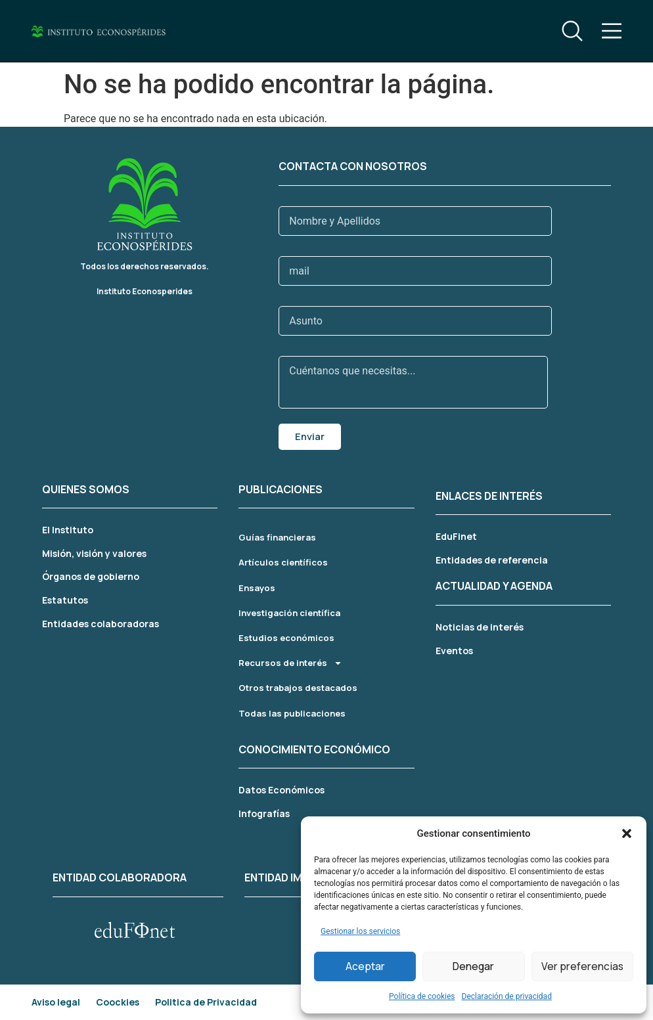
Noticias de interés (480, 627)
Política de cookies (422, 996)
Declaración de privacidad (507, 996)
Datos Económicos (281, 790)
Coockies (117, 1002)
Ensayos (256, 588)
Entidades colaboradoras (100, 623)
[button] (626, 833)
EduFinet (456, 536)
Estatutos (65, 600)
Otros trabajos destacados (297, 688)
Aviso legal (56, 1002)
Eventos (454, 650)
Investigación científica (289, 613)
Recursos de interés (290, 663)
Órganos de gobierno (90, 576)
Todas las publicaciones (292, 713)
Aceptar (365, 966)
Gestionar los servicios (360, 931)
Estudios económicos (286, 638)
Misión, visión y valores (94, 553)
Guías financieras (277, 537)
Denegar (473, 966)
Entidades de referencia (492, 560)
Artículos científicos (283, 562)
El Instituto (67, 529)
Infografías (264, 813)
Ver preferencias (582, 966)
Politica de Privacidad (206, 1002)
